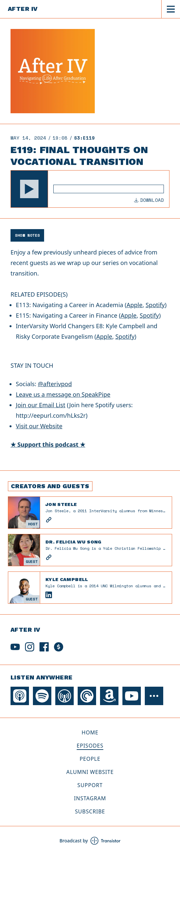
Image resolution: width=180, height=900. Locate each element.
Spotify (155, 305)
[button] (29, 189)
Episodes (90, 745)
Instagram (90, 798)
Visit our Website (39, 426)
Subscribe (90, 811)
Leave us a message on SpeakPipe (63, 394)
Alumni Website (90, 772)
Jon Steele (61, 504)
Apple (134, 305)
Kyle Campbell (66, 579)
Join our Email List (40, 405)
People (90, 758)
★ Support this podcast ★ (48, 444)
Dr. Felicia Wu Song (73, 542)
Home (90, 732)
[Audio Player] (90, 189)
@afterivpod (55, 384)
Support (90, 785)
